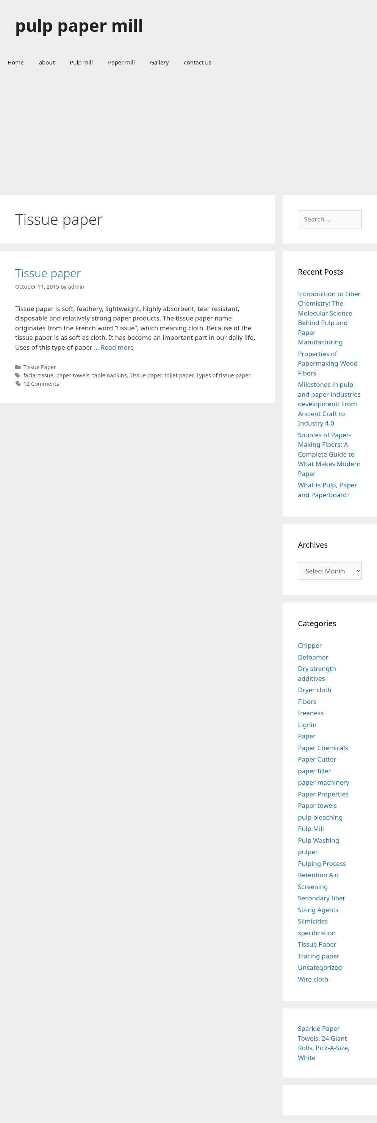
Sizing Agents (318, 909)
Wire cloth (313, 979)
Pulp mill (81, 62)
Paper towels (317, 805)
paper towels (72, 375)
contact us (197, 62)
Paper (307, 736)
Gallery (159, 62)
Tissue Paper (39, 367)
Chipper (310, 645)
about (47, 62)
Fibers (307, 701)
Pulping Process (322, 863)
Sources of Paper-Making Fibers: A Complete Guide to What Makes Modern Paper (329, 454)
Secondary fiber (321, 898)
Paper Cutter (317, 759)
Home (16, 62)
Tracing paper (318, 956)
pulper (308, 851)
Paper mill (121, 62)
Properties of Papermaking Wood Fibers (328, 363)
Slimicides (313, 921)
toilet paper (178, 375)
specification (317, 932)
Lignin (307, 724)
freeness (311, 712)
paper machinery (323, 782)
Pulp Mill (311, 828)
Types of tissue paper (223, 375)
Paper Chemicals (323, 747)
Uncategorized (320, 967)
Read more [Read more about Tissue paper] (117, 347)
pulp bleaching (320, 817)
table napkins (109, 375)
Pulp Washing (318, 840)
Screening (313, 886)
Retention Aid (318, 874)
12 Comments (41, 383)
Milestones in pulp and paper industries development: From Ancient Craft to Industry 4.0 (329, 403)
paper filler (314, 770)
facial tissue (38, 375)
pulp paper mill (79, 25)
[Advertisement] (188, 130)
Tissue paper (48, 273)
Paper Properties (323, 794)
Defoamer (313, 657)
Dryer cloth (315, 689)
